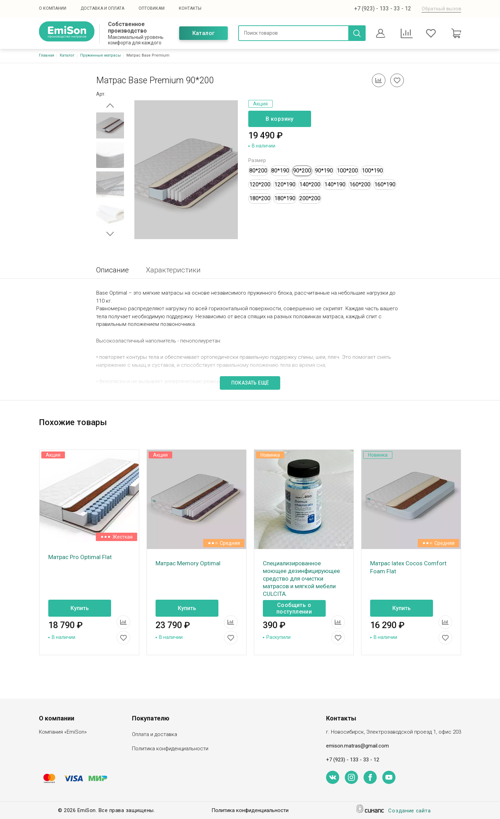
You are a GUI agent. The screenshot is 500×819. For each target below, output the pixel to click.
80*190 (280, 170)
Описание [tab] (112, 270)
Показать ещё (250, 383)
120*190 (284, 184)
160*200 (359, 184)
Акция (260, 104)
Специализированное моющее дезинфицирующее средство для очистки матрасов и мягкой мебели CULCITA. (301, 578)
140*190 (334, 184)
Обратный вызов (441, 8)
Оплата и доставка (154, 734)
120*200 (259, 184)
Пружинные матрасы (100, 55)
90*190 (324, 170)
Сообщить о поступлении (294, 608)
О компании (52, 8)
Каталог (203, 33)
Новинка (270, 455)
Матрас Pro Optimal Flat (80, 557)
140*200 (309, 184)
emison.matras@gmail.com (357, 746)
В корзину (280, 119)
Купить (79, 608)
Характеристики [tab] (173, 270)
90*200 (302, 170)
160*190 (384, 184)
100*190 (372, 170)
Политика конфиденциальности (170, 749)
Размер (257, 160)
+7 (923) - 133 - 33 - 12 (382, 8)
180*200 (259, 198)
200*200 (309, 198)
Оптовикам (152, 8)
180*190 (284, 198)
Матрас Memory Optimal (188, 563)
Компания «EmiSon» (63, 732)
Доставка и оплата (102, 8)
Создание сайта (409, 811)
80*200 (258, 170)
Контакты (190, 8)
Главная (46, 55)
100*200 (347, 170)
